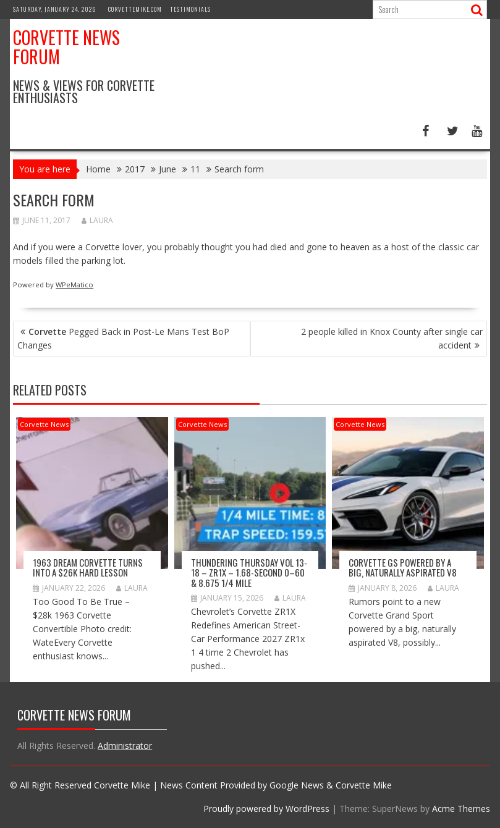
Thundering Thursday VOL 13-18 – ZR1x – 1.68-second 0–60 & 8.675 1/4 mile (249, 572)
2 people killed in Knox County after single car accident (392, 338)
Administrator (125, 745)
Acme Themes (461, 808)
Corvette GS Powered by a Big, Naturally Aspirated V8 (403, 568)
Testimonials (190, 9)
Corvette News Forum (66, 47)
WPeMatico (74, 284)
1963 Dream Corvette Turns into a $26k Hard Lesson (88, 568)
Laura (97, 220)
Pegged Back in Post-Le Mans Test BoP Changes (123, 338)
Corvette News (44, 424)
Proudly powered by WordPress (266, 808)
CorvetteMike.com (135, 9)
